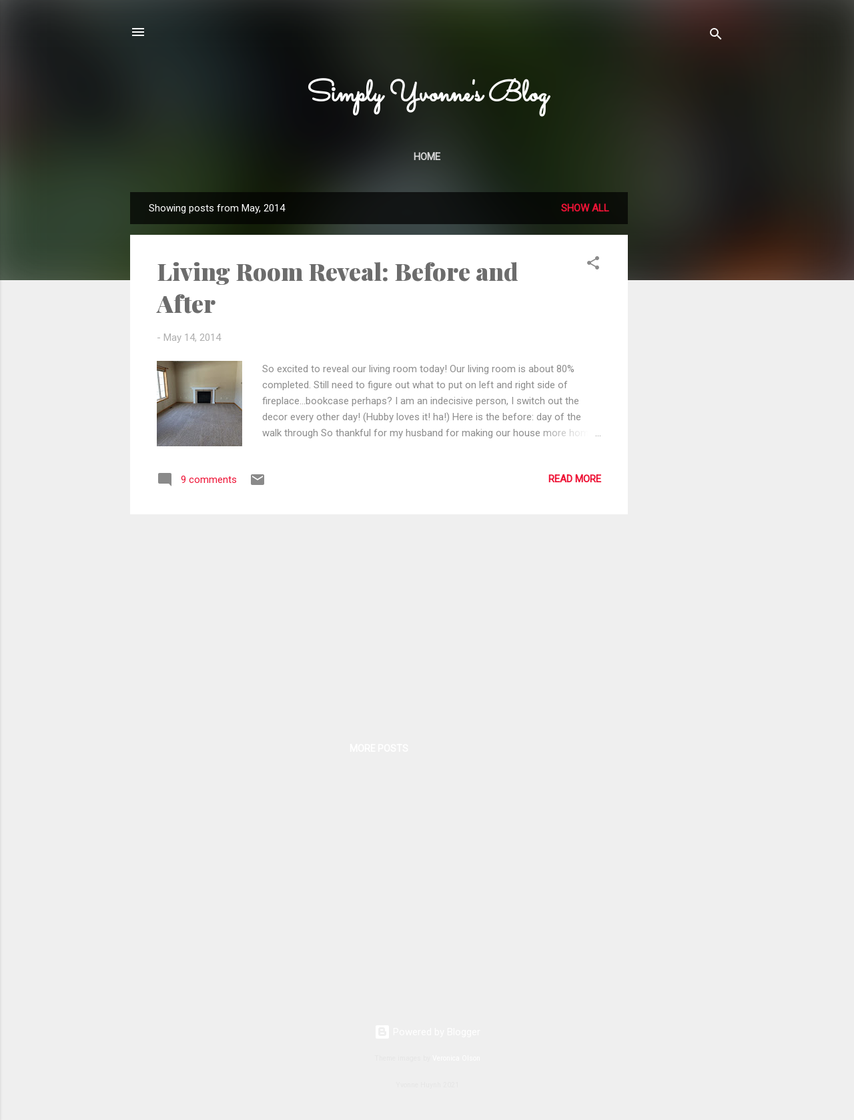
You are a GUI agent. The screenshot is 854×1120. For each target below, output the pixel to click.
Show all (585, 208)
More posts (379, 748)
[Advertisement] (681, 392)
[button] (593, 265)
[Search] (716, 36)
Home (427, 157)
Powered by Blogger (427, 1032)
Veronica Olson (456, 1058)
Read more (574, 479)
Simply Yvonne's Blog (427, 94)
